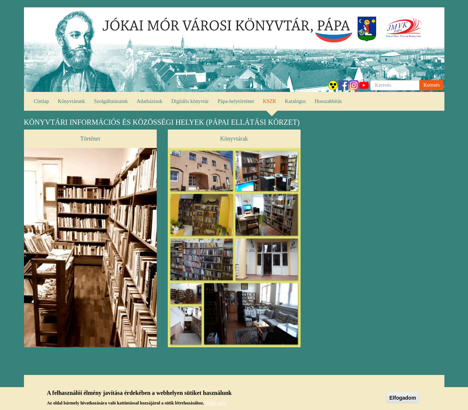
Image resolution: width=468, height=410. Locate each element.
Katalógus (295, 101)
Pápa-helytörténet (236, 101)
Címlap (41, 101)
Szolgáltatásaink (111, 101)
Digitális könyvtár (190, 101)
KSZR (269, 101)
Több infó (215, 404)
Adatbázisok (149, 101)
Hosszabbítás (328, 101)
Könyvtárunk (71, 101)
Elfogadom (402, 399)
